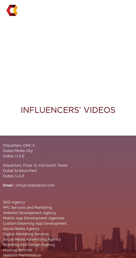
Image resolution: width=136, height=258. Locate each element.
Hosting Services (17, 250)
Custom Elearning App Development (35, 223)
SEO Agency (14, 202)
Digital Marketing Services (26, 234)
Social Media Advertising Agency (32, 239)
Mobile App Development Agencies (33, 218)
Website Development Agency (29, 213)
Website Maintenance (22, 255)
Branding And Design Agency (29, 245)
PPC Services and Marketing (27, 208)
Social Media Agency (21, 229)
